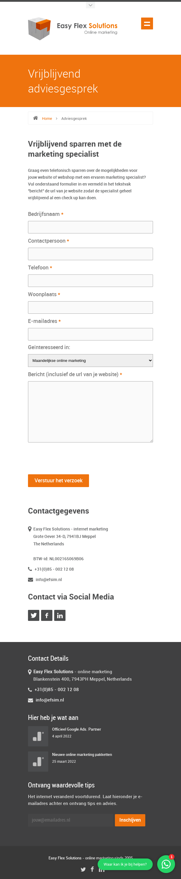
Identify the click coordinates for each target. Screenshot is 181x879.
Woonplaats (44, 294)
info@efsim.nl (49, 579)
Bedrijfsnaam (46, 214)
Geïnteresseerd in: (49, 347)
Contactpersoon (48, 241)
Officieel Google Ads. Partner (76, 729)
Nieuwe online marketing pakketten (82, 755)
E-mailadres (44, 321)
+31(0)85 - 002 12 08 (54, 569)
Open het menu (147, 23)
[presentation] (73, 457)
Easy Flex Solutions (65, 858)
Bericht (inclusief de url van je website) (75, 374)
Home (47, 119)
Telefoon (40, 267)
